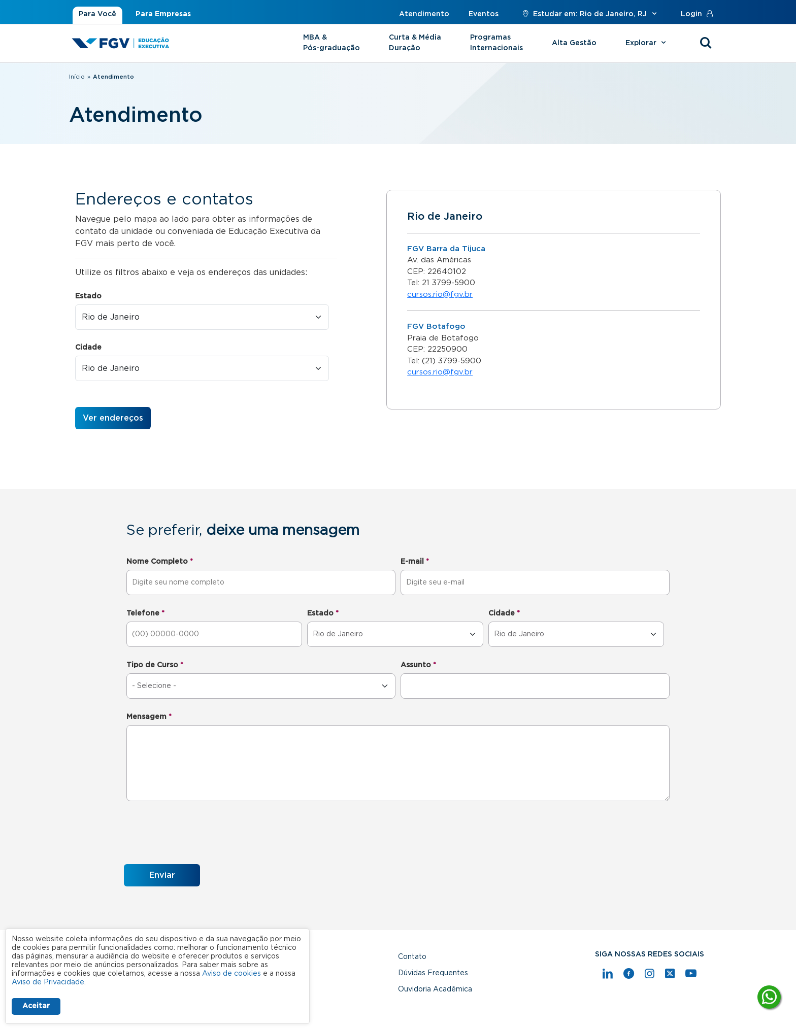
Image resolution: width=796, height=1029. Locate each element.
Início (77, 77)
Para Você (97, 14)
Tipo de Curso (154, 665)
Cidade (88, 347)
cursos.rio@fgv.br (440, 294)
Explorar (647, 43)
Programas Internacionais (496, 43)
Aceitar (36, 1006)
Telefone (145, 613)
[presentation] (201, 834)
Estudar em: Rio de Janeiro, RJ (589, 14)
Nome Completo (159, 561)
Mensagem (149, 717)
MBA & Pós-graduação (331, 43)
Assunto (418, 665)
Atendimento (424, 14)
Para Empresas (163, 14)
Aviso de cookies (231, 973)
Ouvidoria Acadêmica (435, 989)
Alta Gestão (574, 43)
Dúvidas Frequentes (433, 973)
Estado (88, 296)
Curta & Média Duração (415, 43)
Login (699, 14)
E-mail (415, 561)
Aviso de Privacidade (48, 982)
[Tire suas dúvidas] (769, 997)
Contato (412, 957)
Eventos (484, 14)
